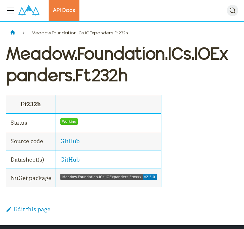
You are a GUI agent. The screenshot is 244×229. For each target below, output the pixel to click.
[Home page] (12, 32)
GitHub (70, 141)
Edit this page (28, 209)
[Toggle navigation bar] (10, 10)
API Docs (64, 10)
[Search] (232, 10)
